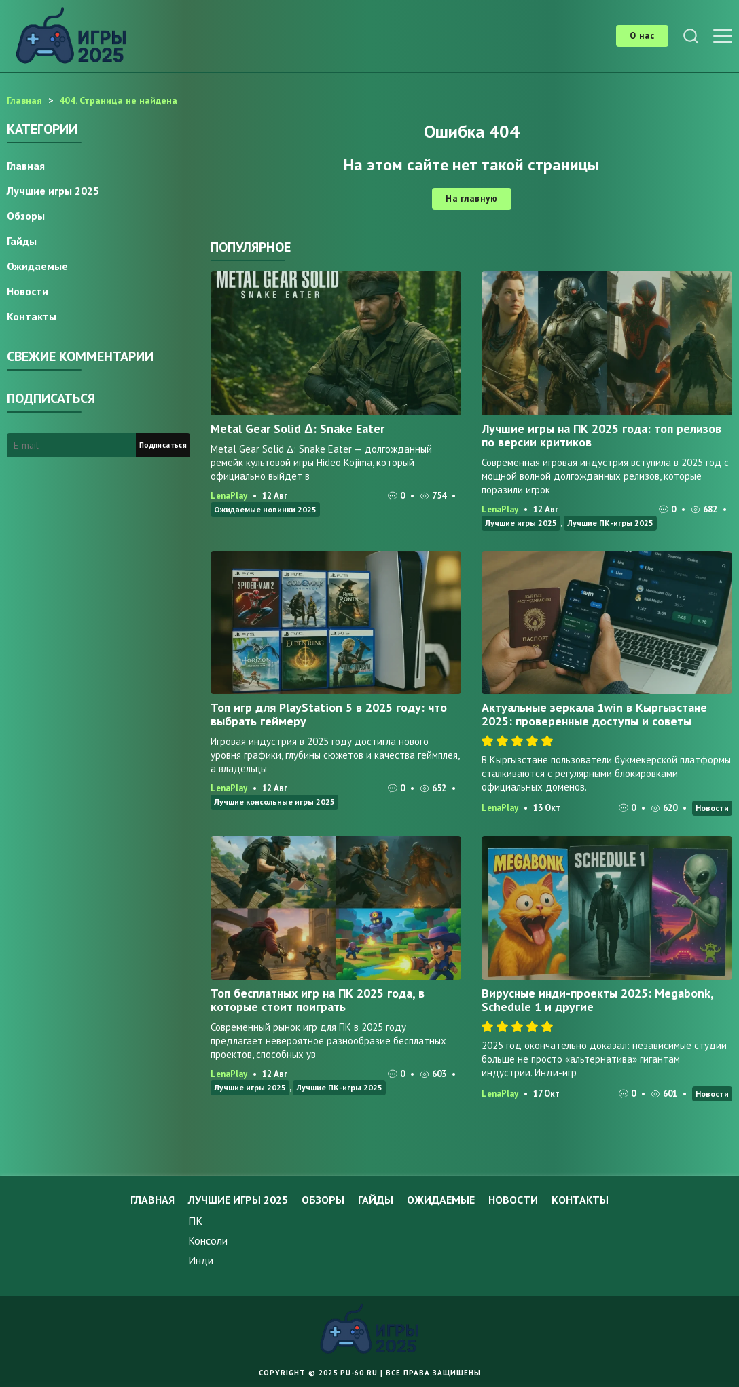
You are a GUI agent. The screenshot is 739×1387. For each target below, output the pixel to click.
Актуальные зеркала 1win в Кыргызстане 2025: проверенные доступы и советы (594, 714)
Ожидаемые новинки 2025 (265, 509)
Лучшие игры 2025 (521, 523)
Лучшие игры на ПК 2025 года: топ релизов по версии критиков (601, 435)
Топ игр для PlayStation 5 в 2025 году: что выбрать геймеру (329, 714)
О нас (642, 35)
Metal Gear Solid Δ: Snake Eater (297, 428)
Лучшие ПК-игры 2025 (610, 523)
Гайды (22, 241)
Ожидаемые (37, 266)
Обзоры (26, 216)
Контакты (31, 316)
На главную (472, 198)
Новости (712, 808)
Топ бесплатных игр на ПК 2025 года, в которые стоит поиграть (318, 999)
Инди (200, 1260)
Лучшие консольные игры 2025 (274, 802)
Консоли (208, 1240)
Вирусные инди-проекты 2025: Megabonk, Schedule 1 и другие (597, 999)
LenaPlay (229, 495)
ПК (195, 1221)
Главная (26, 165)
